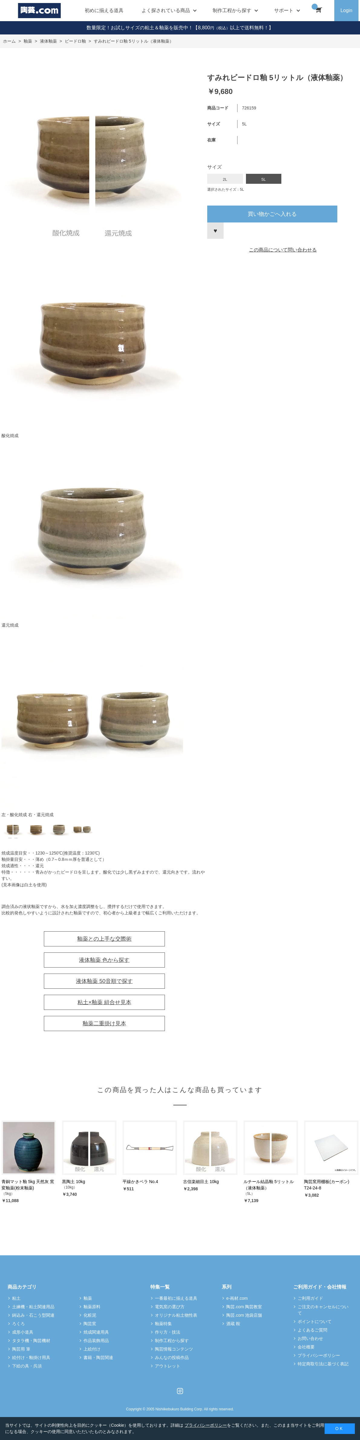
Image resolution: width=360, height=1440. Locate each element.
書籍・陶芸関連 (98, 1357)
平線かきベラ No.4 (140, 1181)
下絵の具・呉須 (27, 1366)
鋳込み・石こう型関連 (33, 1315)
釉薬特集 (163, 1323)
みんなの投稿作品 (172, 1357)
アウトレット (167, 1366)
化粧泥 (89, 1315)
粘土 (16, 1298)
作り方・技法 (167, 1332)
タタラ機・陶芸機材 (31, 1340)
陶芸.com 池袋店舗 (244, 1315)
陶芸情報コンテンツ (174, 1349)
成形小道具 (22, 1332)
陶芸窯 (89, 1323)
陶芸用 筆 (21, 1349)
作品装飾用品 (96, 1340)
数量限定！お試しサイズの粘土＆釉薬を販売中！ (140, 27)
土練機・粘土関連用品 (33, 1306)
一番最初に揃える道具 (176, 1298)
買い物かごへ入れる (272, 214)
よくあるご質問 (312, 1330)
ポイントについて (315, 1321)
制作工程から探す (172, 1340)
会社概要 (306, 1346)
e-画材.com (237, 1298)
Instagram (180, 1391)
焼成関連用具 (96, 1332)
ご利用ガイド (310, 1298)
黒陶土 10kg (73, 1181)
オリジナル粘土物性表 (176, 1315)
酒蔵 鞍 (233, 1323)
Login (346, 10)
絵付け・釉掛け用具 (31, 1357)
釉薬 (87, 1298)
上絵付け (91, 1349)
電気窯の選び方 (170, 1306)
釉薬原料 (91, 1306)
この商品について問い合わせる (283, 249)
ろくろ (18, 1323)
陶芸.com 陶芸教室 (244, 1306)
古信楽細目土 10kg (201, 1181)
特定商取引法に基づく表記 (323, 1363)
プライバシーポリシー (319, 1355)
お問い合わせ (310, 1338)
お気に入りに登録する (215, 230)
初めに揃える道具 (104, 10)
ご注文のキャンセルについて (323, 1309)
